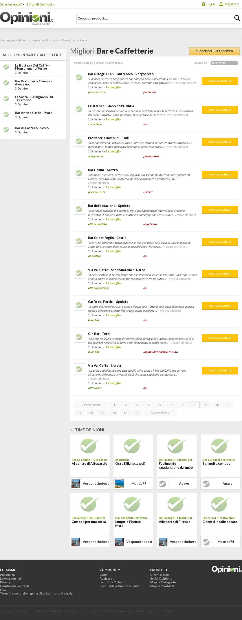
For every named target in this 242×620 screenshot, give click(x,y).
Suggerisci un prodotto (214, 51)
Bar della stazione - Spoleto (109, 206)
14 (102, 413)
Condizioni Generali (14, 586)
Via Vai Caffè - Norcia (104, 365)
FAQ (3, 589)
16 (125, 413)
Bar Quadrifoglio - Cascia (107, 238)
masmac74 (226, 542)
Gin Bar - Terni (99, 334)
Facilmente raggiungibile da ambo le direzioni (176, 465)
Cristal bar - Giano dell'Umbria (111, 106)
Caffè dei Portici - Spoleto (108, 302)
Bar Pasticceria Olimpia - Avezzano (33, 83)
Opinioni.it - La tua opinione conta (34, 18)
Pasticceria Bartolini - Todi (108, 138)
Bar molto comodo (216, 463)
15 (114, 413)
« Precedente (91, 405)
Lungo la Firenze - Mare (129, 524)
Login (211, 4)
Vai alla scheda (219, 81)
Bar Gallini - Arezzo (103, 170)
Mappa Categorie (163, 582)
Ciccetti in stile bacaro (219, 522)
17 (137, 413)
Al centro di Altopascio (89, 463)
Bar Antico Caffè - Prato (33, 112)
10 (217, 405)
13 (91, 413)
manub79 (139, 483)
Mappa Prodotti (162, 586)
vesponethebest (96, 483)
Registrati (231, 4)
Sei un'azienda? (11, 4)
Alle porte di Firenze (175, 522)
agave (184, 483)
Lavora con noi (10, 578)
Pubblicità (7, 575)
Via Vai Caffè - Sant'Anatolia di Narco (116, 270)
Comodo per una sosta (89, 522)
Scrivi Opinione (161, 578)
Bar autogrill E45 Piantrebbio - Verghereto (121, 74)
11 (229, 405)
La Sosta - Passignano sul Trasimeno (34, 98)
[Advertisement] (33, 170)
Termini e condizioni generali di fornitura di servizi (36, 593)
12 (80, 413)
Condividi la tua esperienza (119, 586)
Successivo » (160, 413)
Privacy (5, 582)
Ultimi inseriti (160, 575)
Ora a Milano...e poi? (130, 463)
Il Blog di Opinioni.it (40, 4)
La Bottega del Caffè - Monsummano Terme (32, 67)
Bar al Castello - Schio (32, 127)
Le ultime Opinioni (113, 582)
